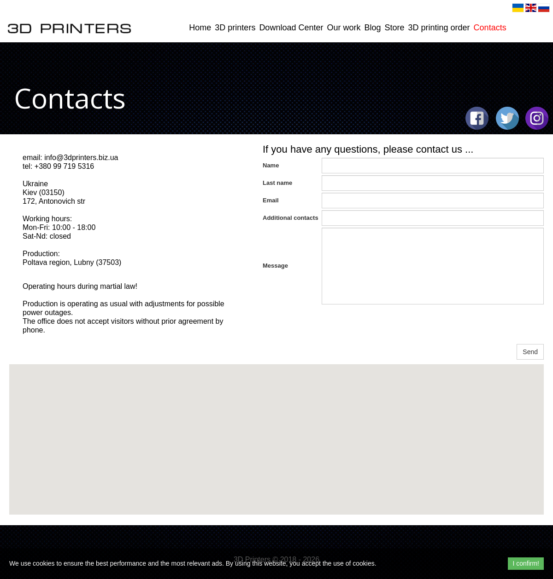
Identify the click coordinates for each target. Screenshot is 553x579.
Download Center (291, 27)
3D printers (235, 27)
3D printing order (439, 27)
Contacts (490, 27)
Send (530, 351)
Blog (372, 27)
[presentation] (392, 324)
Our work (343, 27)
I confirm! (525, 563)
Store (395, 27)
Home (200, 27)
